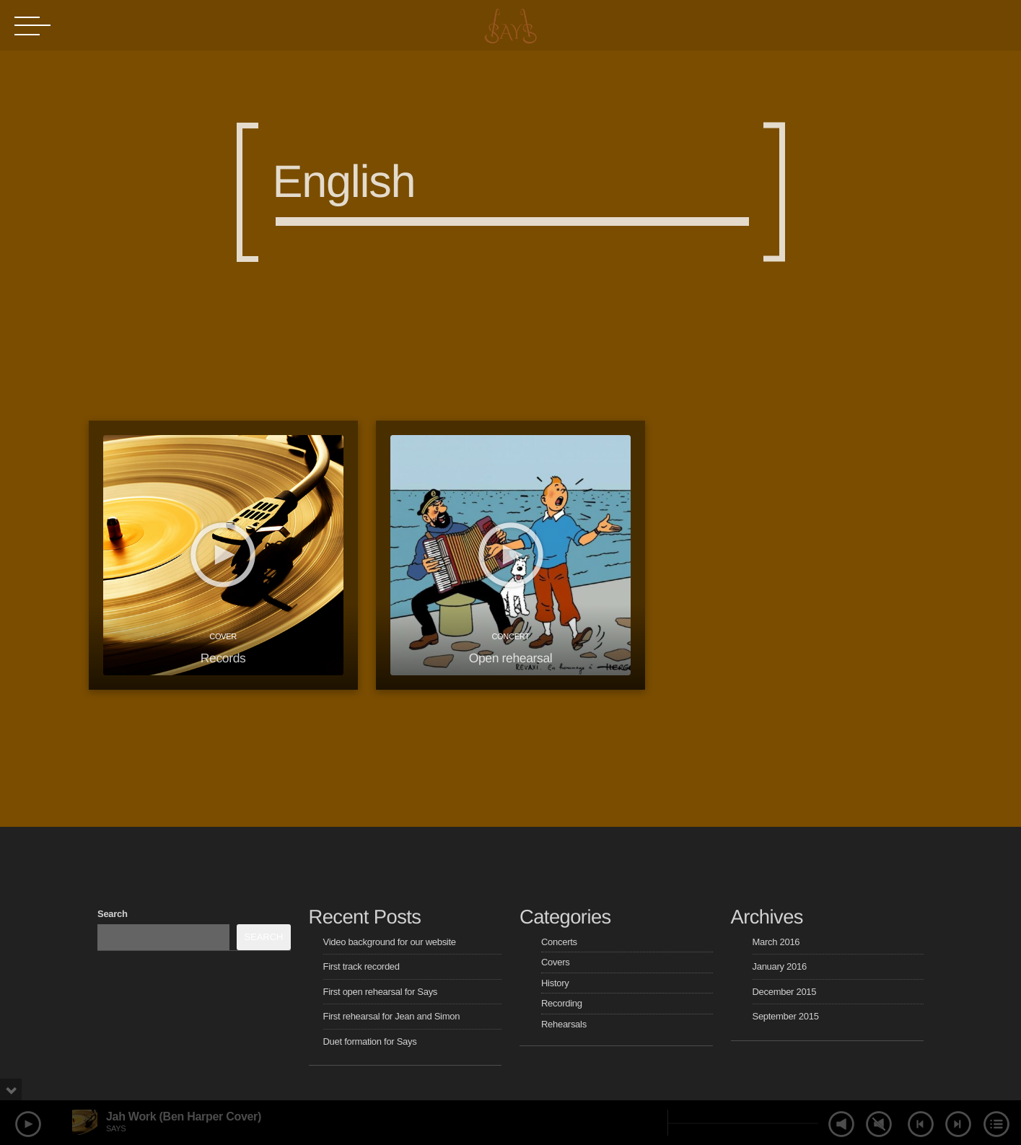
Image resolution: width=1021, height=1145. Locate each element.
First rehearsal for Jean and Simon (391, 1016)
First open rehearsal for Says (380, 991)
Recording (561, 1003)
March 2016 (776, 941)
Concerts (559, 941)
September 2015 (786, 1016)
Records (223, 658)
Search (112, 913)
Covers (555, 962)
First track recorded (361, 966)
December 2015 (785, 991)
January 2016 (780, 966)
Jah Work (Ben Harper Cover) (183, 1116)
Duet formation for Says (370, 1041)
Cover (223, 636)
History (555, 983)
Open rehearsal (511, 658)
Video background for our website (389, 941)
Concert (510, 636)
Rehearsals (564, 1024)
